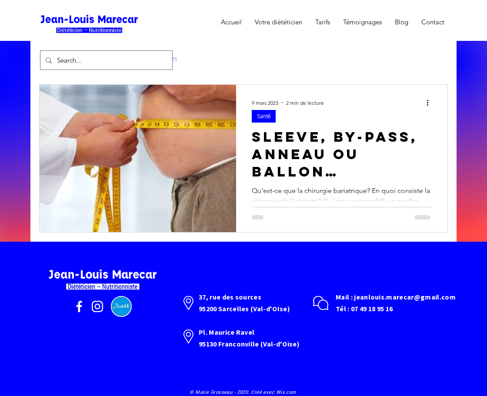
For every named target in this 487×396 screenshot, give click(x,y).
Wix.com (286, 392)
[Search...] (105, 60)
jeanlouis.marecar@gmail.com (405, 297)
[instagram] (97, 306)
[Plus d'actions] (430, 102)
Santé (263, 116)
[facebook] (79, 306)
